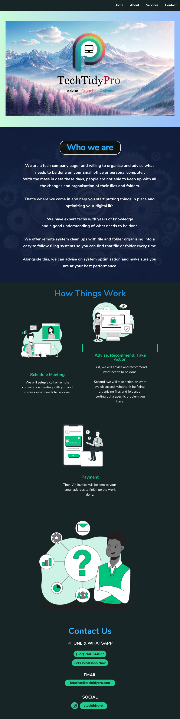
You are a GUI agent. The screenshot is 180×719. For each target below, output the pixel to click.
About (134, 5)
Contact (171, 5)
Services (152, 5)
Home (118, 5)
